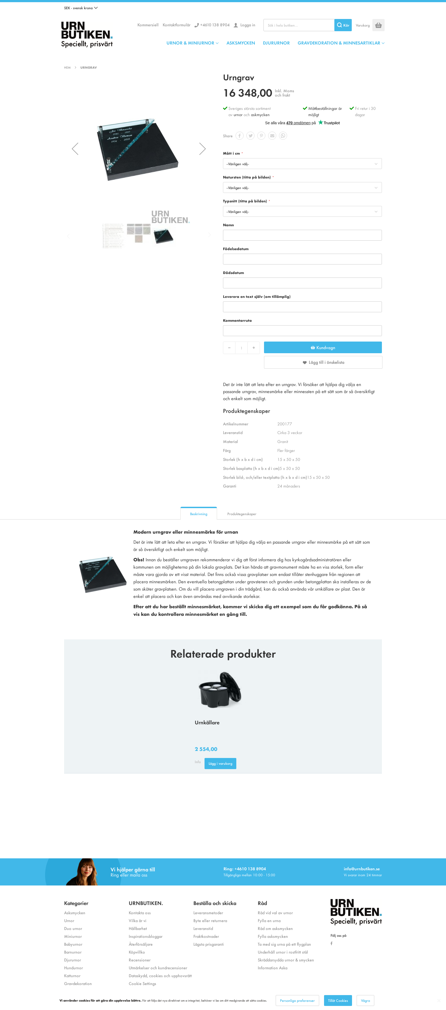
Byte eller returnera (210, 920)
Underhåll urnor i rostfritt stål (283, 952)
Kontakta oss (140, 912)
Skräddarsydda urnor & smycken (286, 960)
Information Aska (272, 967)
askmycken (260, 114)
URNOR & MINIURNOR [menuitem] (190, 43)
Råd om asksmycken (275, 928)
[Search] (343, 25)
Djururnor (72, 960)
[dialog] (223, 1000)
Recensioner (139, 960)
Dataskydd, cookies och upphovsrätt (160, 975)
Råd (262, 902)
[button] (81, 8)
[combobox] (307, 25)
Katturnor (72, 975)
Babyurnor (73, 944)
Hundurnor (73, 967)
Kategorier (76, 902)
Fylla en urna (269, 920)
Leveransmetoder (208, 912)
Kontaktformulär (176, 24)
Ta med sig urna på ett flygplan (284, 944)
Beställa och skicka (214, 902)
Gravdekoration (78, 983)
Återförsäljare (141, 944)
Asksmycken (74, 912)
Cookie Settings (142, 983)
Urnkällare (207, 722)
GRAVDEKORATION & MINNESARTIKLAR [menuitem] (339, 43)
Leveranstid (203, 928)
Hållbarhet (138, 928)
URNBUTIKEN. (146, 902)
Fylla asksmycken (273, 936)
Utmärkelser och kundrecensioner (158, 967)
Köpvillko (137, 952)
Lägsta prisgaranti (208, 944)
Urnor (69, 920)
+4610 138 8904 (215, 24)
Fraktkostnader (206, 936)
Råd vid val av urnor (275, 912)
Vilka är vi (137, 920)
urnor (238, 114)
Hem (67, 67)
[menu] (276, 42)
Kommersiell (148, 24)
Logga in (247, 24)
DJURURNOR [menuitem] (276, 43)
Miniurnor (73, 936)
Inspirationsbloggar (145, 936)
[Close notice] (439, 1000)
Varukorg (363, 25)
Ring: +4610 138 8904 (245, 868)
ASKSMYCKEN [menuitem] (241, 43)
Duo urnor (73, 928)
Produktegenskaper (241, 513)
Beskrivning (198, 513)
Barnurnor (72, 952)
